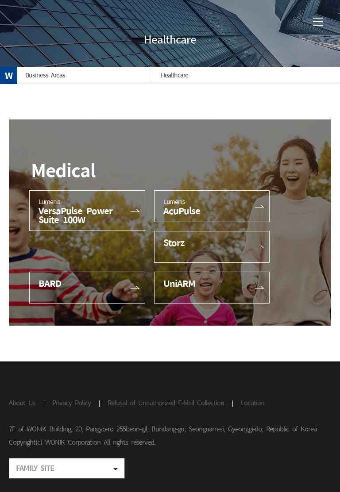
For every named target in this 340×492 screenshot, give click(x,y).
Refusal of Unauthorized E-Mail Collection (166, 403)
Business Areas (45, 75)
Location (252, 403)
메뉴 (318, 21)
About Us (22, 403)
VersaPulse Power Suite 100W (87, 210)
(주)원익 (45, 23)
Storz (173, 242)
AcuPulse (211, 206)
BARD (50, 283)
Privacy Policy (71, 403)
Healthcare (174, 75)
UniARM (179, 283)
